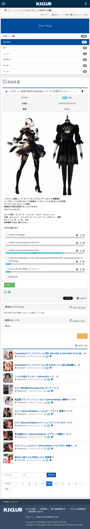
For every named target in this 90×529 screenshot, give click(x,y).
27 (36, 484)
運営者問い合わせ (35, 512)
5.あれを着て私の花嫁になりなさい (23, 268)
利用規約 (43, 509)
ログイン (45, 15)
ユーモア (6, 54)
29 (49, 484)
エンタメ (6, 71)
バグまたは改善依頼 (77, 509)
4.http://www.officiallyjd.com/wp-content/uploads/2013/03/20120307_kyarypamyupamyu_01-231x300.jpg (44, 258)
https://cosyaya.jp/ (12, 209)
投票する (9, 285)
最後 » (7, 489)
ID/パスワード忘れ (79, 15)
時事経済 (6, 59)
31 (62, 484)
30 (56, 484)
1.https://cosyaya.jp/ (15, 234)
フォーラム (16, 10)
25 (23, 484)
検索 (51, 475)
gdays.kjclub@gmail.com (47, 517)
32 (69, 484)
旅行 (5, 48)
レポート (83, 298)
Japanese (14, 502)
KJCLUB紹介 (31, 509)
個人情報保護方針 (58, 509)
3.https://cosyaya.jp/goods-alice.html (23, 250)
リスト (82, 336)
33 (76, 484)
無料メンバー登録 (60, 15)
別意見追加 (12, 276)
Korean (6, 502)
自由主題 (30, 10)
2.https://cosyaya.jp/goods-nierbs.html (22, 242)
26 (29, 484)
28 (43, 484)
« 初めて (7, 484)
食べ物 (6, 65)
